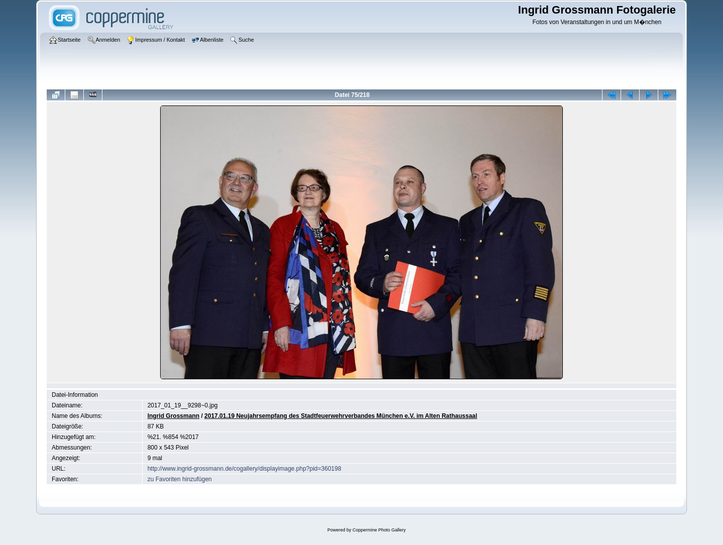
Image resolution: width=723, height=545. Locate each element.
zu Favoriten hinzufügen (180, 479)
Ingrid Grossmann (173, 415)
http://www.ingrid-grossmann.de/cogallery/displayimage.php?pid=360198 (244, 468)
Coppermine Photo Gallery (379, 529)
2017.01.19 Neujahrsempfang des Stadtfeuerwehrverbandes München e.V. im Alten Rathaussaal (340, 415)
